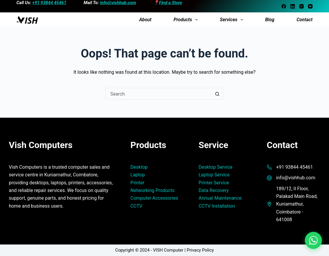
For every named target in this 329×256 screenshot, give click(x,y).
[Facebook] (284, 6)
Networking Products (152, 190)
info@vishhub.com (118, 2)
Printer (137, 183)
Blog (270, 19)
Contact (305, 19)
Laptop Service (214, 175)
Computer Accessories (154, 198)
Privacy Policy (200, 250)
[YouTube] (310, 6)
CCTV (136, 206)
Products (186, 19)
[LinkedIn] (292, 6)
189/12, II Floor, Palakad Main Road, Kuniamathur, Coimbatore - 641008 (297, 204)
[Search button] (217, 94)
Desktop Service (215, 167)
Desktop (139, 167)
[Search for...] (158, 94)
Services (232, 19)
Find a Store (170, 2)
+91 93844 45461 (49, 2)
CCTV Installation (217, 206)
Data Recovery (214, 190)
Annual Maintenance (220, 198)
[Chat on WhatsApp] (313, 240)
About (145, 19)
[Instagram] (301, 6)
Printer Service (214, 183)
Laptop (137, 175)
